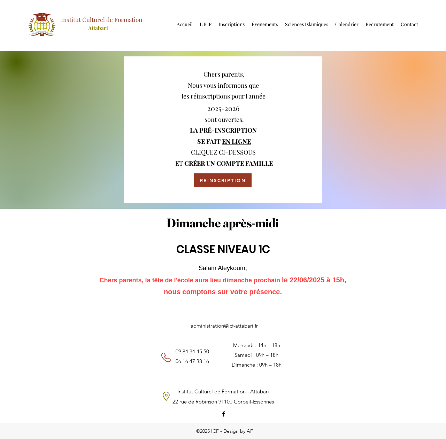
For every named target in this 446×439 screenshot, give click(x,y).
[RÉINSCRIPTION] (223, 180)
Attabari (98, 27)
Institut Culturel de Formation (101, 19)
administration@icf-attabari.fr (224, 325)
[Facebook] (223, 413)
